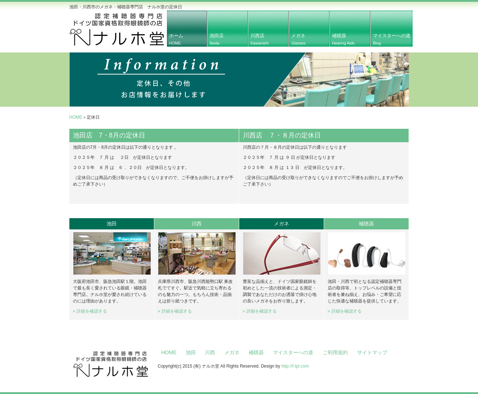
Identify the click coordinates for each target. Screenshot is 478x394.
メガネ (298, 39)
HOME (75, 117)
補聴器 (343, 39)
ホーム (176, 39)
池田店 (217, 39)
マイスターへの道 (391, 39)
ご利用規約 (335, 352)
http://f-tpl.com (295, 366)
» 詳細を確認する (90, 311)
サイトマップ (372, 352)
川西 (210, 352)
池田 (191, 352)
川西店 (259, 39)
